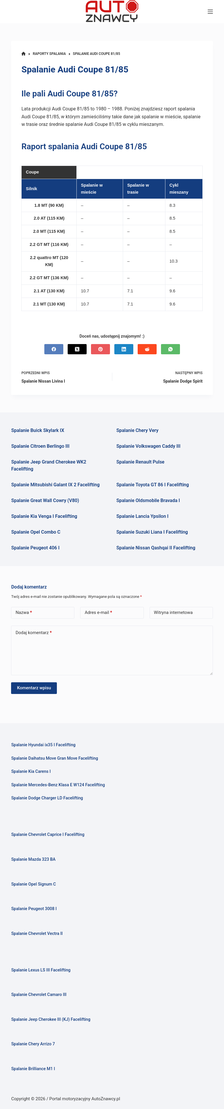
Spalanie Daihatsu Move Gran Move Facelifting (54, 758)
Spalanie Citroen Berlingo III (40, 446)
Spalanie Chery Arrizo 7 (33, 1044)
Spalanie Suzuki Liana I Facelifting (152, 532)
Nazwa (23, 612)
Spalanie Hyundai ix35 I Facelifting (43, 744)
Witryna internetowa (173, 612)
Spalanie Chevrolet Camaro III (38, 994)
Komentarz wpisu (34, 687)
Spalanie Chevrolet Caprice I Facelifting (47, 834)
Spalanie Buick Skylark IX (37, 430)
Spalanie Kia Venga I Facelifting (44, 516)
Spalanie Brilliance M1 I (33, 1068)
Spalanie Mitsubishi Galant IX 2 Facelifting (55, 484)
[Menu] (210, 11)
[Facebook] (53, 349)
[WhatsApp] (170, 349)
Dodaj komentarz (33, 632)
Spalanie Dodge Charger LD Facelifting (47, 798)
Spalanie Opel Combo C (35, 532)
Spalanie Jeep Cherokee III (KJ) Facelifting (50, 1019)
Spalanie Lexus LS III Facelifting (40, 970)
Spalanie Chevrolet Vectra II (36, 933)
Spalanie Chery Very (137, 430)
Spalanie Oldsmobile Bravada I (148, 500)
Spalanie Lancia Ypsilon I (142, 516)
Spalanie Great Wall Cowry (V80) (45, 500)
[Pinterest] (100, 349)
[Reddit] (147, 349)
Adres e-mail (98, 612)
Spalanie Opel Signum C (33, 884)
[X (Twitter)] (77, 349)
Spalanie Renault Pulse (140, 462)
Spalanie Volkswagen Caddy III (148, 446)
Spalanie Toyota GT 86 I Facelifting (152, 484)
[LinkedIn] (123, 349)
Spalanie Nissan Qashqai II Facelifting (155, 548)
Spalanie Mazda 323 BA (33, 859)
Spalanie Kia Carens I (30, 771)
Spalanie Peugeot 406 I (35, 548)
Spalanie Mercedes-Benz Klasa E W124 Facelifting (58, 784)
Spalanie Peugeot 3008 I (34, 908)
